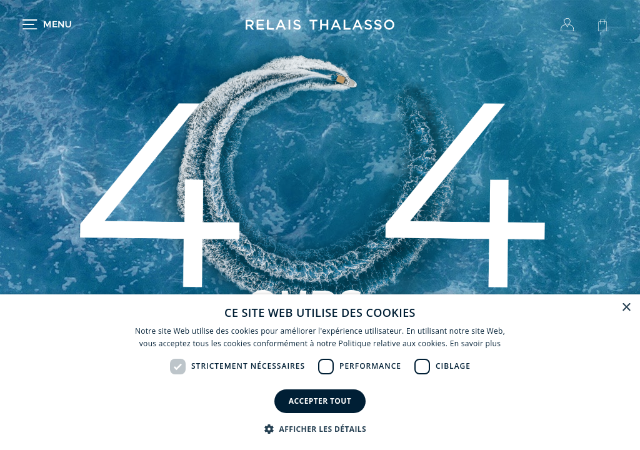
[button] (320, 428)
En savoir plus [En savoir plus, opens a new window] (475, 343)
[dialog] (320, 372)
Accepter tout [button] (320, 401)
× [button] (626, 307)
